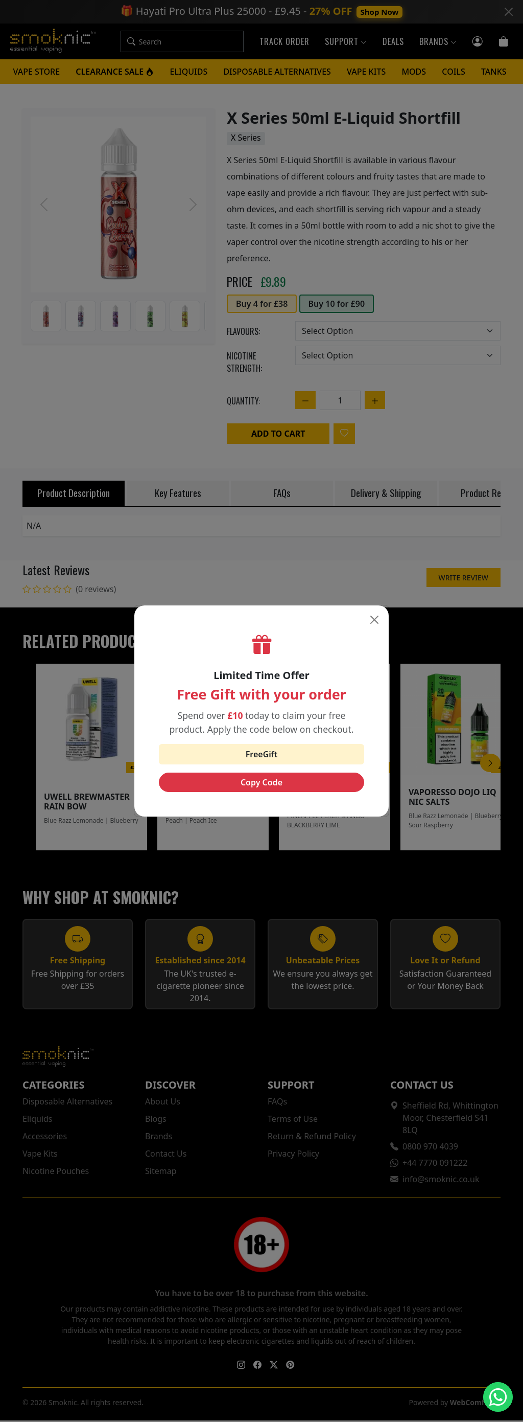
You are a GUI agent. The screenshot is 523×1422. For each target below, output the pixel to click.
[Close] (374, 620)
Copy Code (261, 782)
